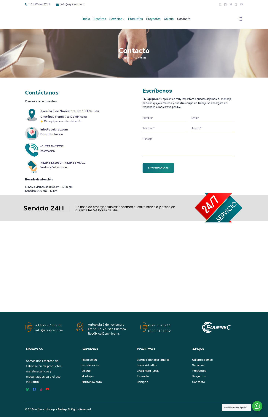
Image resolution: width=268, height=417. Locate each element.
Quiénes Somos (202, 359)
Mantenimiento (92, 382)
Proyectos (153, 20)
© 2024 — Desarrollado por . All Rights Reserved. (58, 409)
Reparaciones (90, 365)
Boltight (142, 382)
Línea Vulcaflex (147, 365)
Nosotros (99, 20)
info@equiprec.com (72, 4)
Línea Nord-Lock (148, 370)
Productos (135, 20)
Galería (169, 20)
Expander (143, 376)
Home (125, 60)
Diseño (86, 370)
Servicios (115, 20)
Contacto (183, 20)
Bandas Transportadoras (153, 359)
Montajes (88, 376)
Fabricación (89, 359)
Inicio (86, 20)
